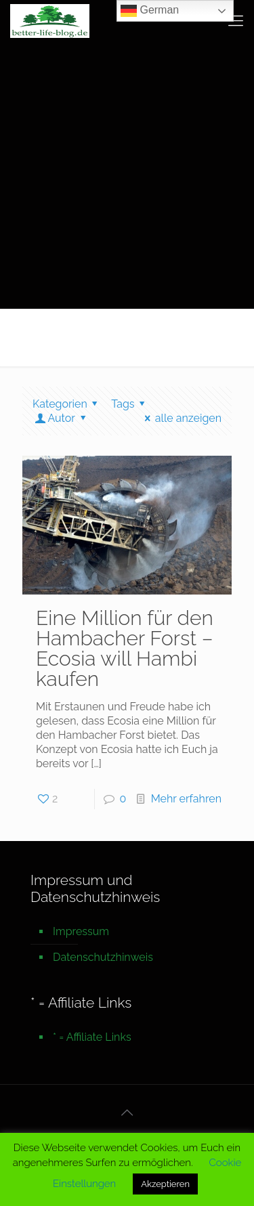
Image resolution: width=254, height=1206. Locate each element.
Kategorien (67, 403)
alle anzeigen (180, 418)
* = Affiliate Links (92, 1037)
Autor (61, 418)
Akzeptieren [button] (165, 1184)
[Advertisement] (127, 174)
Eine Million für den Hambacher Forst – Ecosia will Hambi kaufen (124, 648)
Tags (130, 403)
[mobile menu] (235, 20)
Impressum (81, 931)
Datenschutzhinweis (103, 957)
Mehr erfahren (186, 798)
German (150, 11)
